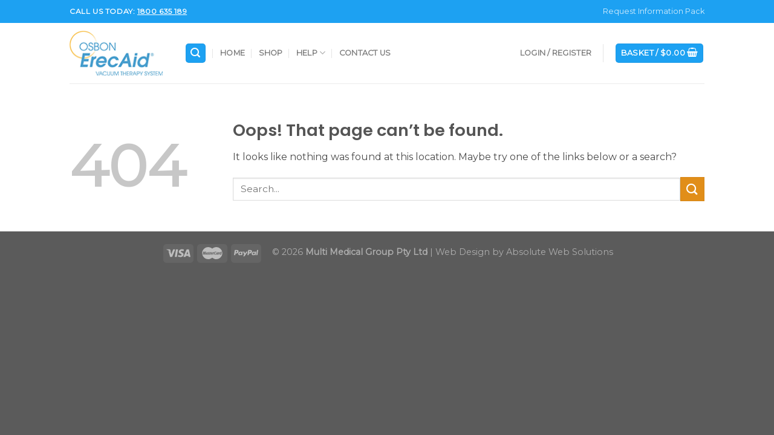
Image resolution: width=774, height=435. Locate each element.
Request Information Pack (653, 11)
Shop (271, 52)
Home (232, 52)
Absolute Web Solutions (559, 251)
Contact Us (365, 52)
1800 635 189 (162, 11)
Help (310, 53)
